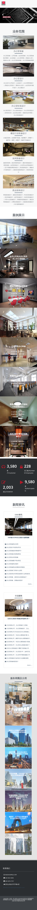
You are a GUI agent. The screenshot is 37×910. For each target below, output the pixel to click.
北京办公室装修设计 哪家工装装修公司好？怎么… (21, 648)
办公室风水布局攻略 (12, 557)
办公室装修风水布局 (12, 544)
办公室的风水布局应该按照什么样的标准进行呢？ (21, 574)
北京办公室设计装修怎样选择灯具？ (18, 619)
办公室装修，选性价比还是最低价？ (17, 577)
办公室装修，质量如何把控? (15, 580)
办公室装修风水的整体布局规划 (16, 567)
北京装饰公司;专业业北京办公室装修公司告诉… (20, 632)
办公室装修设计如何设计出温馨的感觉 (18, 658)
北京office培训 (12, 899)
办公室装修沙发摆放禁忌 (14, 554)
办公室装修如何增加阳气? (14, 551)
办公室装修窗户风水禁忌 (14, 560)
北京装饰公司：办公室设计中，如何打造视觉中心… (21, 651)
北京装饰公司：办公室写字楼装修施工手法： (19, 655)
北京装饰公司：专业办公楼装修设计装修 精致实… (21, 641)
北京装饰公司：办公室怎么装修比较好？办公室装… (21, 645)
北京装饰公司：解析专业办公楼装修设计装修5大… (21, 638)
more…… (29, 665)
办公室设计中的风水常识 (14, 547)
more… (30, 584)
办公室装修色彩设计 (12, 661)
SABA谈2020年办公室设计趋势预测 (18, 537)
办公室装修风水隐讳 (12, 564)
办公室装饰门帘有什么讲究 (14, 570)
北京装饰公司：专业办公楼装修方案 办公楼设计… (21, 635)
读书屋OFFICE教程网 (26, 899)
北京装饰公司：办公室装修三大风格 (17, 625)
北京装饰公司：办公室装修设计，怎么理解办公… (21, 628)
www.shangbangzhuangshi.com (14, 887)
